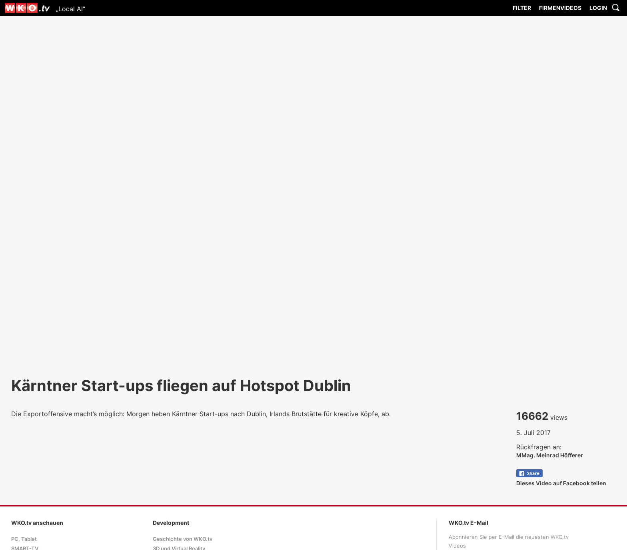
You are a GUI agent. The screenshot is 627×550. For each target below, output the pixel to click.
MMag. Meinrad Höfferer (549, 455)
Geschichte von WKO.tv (182, 539)
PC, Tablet (24, 539)
